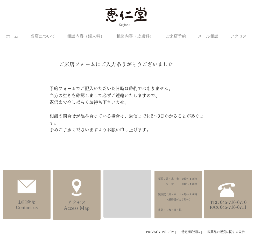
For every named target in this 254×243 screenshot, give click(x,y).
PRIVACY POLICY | (161, 231)
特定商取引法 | (192, 231)
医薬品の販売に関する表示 (226, 231)
